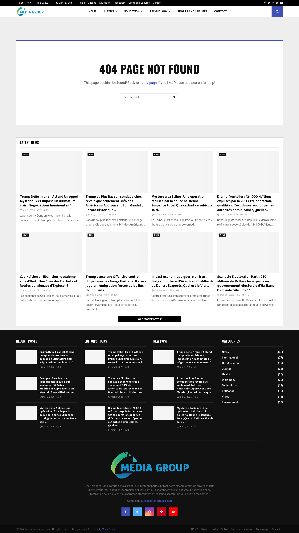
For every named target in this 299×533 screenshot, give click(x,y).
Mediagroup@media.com (156, 500)
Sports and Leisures (139, 3)
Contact (157, 3)
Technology (119, 3)
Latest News (29, 142)
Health (226, 374)
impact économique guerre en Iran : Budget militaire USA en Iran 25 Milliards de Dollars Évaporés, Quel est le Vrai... (182, 281)
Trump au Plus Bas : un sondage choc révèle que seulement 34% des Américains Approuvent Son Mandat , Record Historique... (114, 203)
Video (225, 396)
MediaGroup (108, 529)
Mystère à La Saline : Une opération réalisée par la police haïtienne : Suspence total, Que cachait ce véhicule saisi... (181, 203)
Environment (230, 402)
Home (82, 3)
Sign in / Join (64, 3)
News (25, 155)
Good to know (230, 363)
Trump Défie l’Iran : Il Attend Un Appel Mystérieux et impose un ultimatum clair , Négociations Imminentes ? (49, 201)
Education (104, 3)
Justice (92, 3)
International (230, 357)
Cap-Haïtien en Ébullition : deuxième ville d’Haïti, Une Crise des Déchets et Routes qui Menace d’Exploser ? (48, 281)
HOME (194, 529)
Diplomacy (228, 379)
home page (148, 83)
